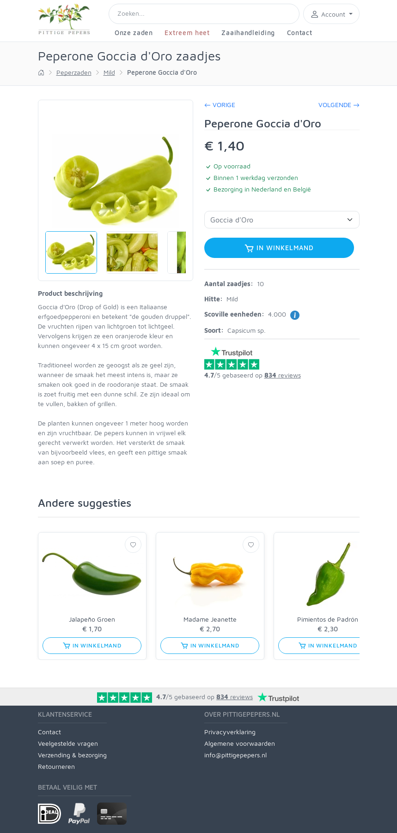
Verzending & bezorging (72, 755)
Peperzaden (74, 72)
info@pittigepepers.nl (235, 755)
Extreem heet (187, 32)
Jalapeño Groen (92, 619)
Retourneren (56, 766)
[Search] (204, 14)
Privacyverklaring (230, 732)
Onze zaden (134, 32)
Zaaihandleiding (248, 32)
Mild (109, 72)
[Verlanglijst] (133, 544)
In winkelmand (279, 248)
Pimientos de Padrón (327, 619)
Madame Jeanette (210, 619)
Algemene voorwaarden (239, 743)
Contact (299, 32)
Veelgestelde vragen (68, 743)
